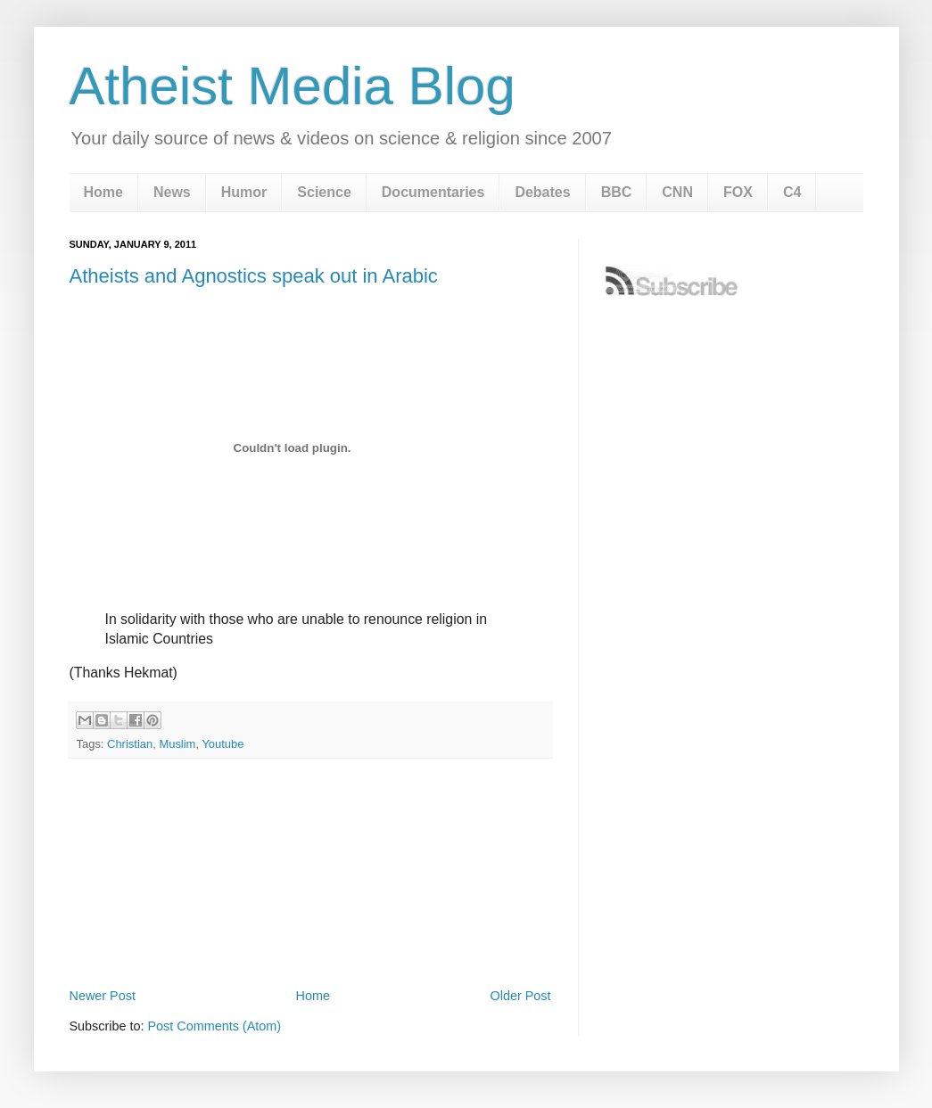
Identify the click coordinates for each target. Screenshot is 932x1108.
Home (103, 192)
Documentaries (433, 192)
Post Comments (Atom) (215, 1026)
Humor (244, 192)
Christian (130, 744)
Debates (542, 192)
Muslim (177, 744)
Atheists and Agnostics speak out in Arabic (254, 276)
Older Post (521, 996)
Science (324, 192)
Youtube (222, 744)
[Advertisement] (310, 934)
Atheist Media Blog (292, 86)
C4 (792, 192)
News (172, 192)
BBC (616, 192)
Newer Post (103, 996)
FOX (738, 192)
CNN (677, 192)
